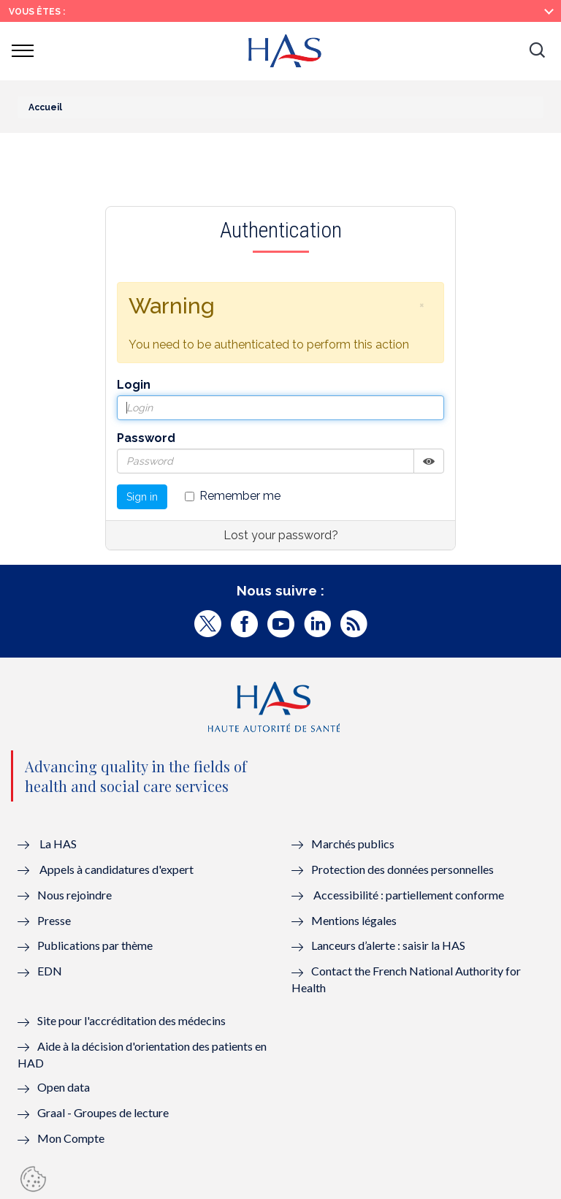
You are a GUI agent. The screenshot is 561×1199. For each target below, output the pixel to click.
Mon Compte (70, 1138)
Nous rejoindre (74, 895)
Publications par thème (95, 945)
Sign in (142, 497)
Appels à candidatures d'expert (116, 869)
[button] (536, 51)
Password (146, 438)
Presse (54, 920)
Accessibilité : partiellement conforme (408, 895)
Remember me (232, 496)
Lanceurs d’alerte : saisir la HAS (388, 945)
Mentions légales (354, 920)
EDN (49, 971)
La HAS (58, 843)
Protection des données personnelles (402, 869)
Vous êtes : (37, 12)
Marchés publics (354, 843)
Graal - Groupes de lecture (103, 1112)
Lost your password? (281, 535)
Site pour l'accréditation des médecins (131, 1020)
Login (133, 385)
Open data (63, 1087)
